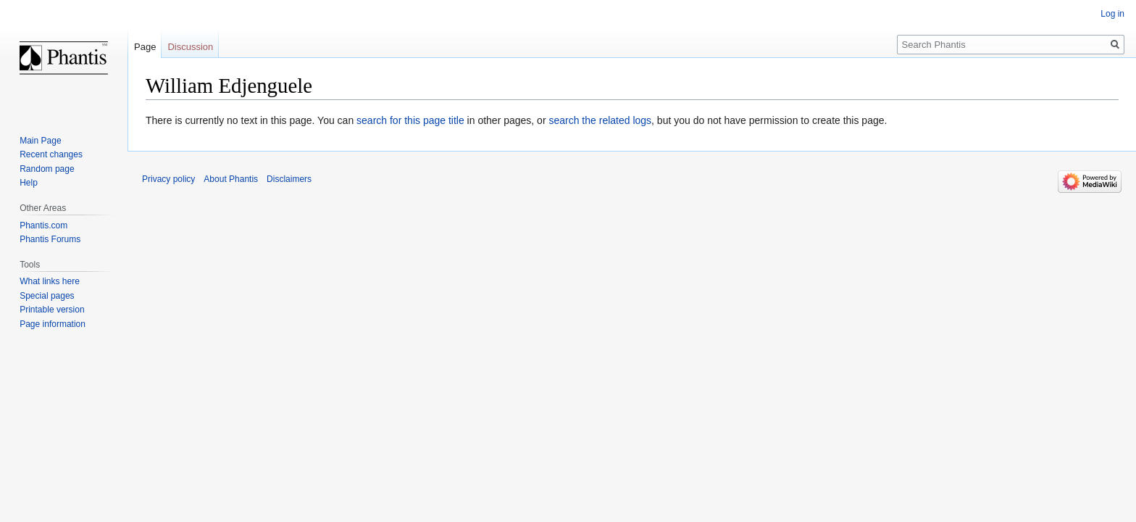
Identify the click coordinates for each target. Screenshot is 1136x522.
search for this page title (410, 120)
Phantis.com (43, 225)
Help (29, 183)
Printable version (52, 309)
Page (145, 46)
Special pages (47, 296)
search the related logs (599, 120)
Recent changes (51, 154)
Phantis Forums (50, 239)
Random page (47, 169)
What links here (50, 281)
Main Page (40, 141)
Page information (52, 324)
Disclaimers (289, 179)
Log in (1112, 14)
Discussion (190, 46)
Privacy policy (168, 179)
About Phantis (231, 179)
